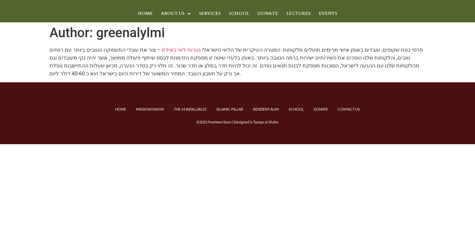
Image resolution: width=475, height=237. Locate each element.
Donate (321, 109)
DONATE (267, 13)
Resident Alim (266, 109)
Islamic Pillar (229, 109)
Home (145, 13)
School (239, 13)
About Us (176, 13)
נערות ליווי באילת (181, 50)
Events (328, 13)
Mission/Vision (150, 109)
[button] (175, 13)
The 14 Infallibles (190, 109)
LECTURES (298, 13)
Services (210, 13)
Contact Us (349, 109)
